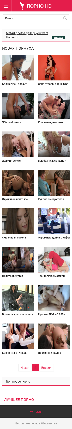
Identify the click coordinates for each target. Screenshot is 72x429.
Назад (25, 368)
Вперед (46, 368)
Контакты (36, 411)
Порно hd (12, 37)
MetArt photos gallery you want (27, 33)
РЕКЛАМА (58, 37)
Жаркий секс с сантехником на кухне (16, 162)
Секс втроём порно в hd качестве (53, 85)
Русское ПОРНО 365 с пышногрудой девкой (52, 315)
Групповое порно (18, 381)
